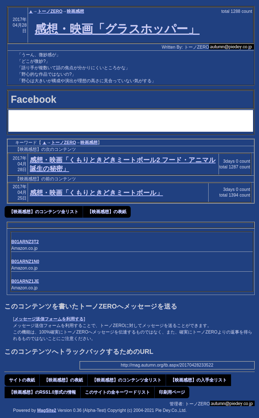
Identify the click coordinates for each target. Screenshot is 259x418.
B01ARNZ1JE (25, 281)
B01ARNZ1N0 (25, 261)
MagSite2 (46, 410)
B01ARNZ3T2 (25, 241)
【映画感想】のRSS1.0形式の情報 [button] (42, 392)
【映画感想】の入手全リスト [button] (198, 380)
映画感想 (75, 11)
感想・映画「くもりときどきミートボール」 (96, 192)
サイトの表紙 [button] (22, 380)
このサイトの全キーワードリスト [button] (117, 392)
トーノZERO (49, 11)
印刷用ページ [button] (172, 392)
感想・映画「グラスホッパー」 (117, 28)
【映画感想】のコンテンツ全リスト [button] (43, 211)
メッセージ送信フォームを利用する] (49, 319)
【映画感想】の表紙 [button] (106, 211)
